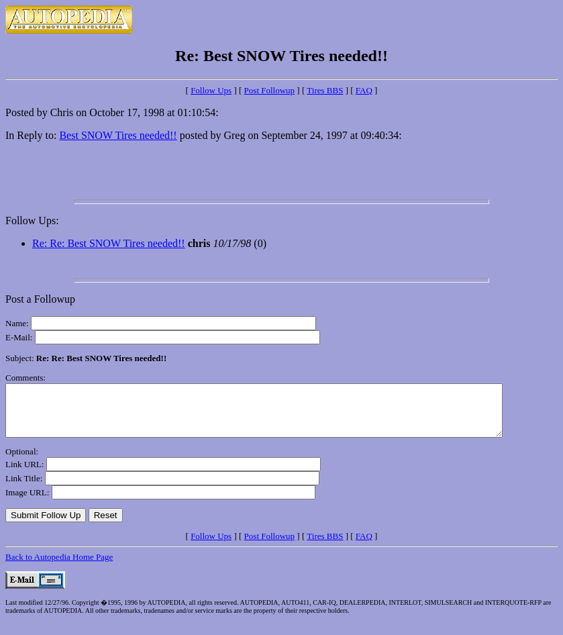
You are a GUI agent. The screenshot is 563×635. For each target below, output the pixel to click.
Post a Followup (40, 299)
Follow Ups (211, 90)
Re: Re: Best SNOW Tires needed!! (108, 243)
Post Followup (269, 90)
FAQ (364, 90)
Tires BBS (325, 90)
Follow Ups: (32, 220)
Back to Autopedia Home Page (59, 567)
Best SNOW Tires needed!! (117, 135)
